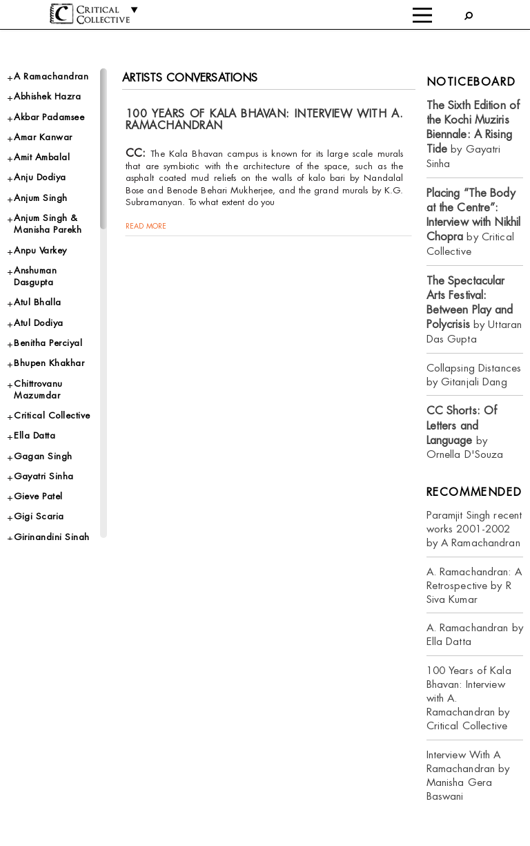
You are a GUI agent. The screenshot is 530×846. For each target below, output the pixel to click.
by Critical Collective (473, 222)
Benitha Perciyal (48, 343)
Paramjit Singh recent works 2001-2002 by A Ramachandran (474, 528)
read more (146, 226)
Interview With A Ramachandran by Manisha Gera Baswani (468, 775)
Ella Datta (34, 435)
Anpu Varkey (40, 250)
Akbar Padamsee (49, 117)
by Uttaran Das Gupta (474, 309)
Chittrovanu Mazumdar (38, 389)
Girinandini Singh (52, 537)
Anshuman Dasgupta (35, 276)
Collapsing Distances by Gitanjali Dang (474, 374)
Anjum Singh (41, 198)
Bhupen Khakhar (49, 363)
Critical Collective (52, 415)
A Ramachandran (51, 76)
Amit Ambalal (42, 157)
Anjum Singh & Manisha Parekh (47, 223)
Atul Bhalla (37, 302)
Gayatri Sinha (44, 476)
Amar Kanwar (43, 137)
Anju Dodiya (40, 177)
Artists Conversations (190, 77)
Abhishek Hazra (47, 96)
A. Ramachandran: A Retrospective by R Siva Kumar (474, 585)
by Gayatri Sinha (473, 134)
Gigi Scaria (39, 516)
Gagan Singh (43, 456)
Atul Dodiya (38, 323)
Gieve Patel (38, 496)
